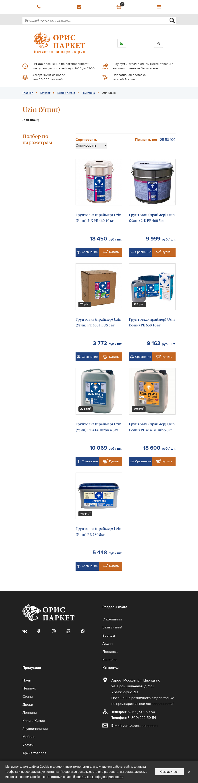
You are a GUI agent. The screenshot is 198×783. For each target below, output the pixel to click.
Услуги (28, 745)
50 (167, 139)
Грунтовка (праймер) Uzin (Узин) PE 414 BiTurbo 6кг (152, 427)
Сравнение (87, 252)
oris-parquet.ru (108, 771)
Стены (27, 696)
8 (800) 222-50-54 (133, 717)
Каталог (45, 93)
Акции (107, 643)
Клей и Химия (66, 93)
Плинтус (29, 688)
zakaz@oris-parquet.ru (140, 725)
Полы (26, 680)
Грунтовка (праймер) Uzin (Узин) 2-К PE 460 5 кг (152, 218)
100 (173, 139)
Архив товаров (34, 753)
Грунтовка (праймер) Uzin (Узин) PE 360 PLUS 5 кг (98, 322)
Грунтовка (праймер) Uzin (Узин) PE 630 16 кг (152, 322)
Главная (27, 93)
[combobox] (99, 20)
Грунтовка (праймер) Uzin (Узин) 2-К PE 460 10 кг (98, 218)
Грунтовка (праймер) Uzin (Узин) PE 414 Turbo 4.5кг (98, 427)
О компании (112, 619)
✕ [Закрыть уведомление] (189, 771)
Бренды (108, 635)
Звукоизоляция (35, 729)
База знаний (112, 627)
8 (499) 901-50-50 (133, 712)
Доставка (110, 652)
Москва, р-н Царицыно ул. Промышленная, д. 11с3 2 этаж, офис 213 (135, 686)
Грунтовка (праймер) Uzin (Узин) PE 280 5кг (98, 532)
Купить (111, 252)
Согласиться (169, 771)
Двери (27, 704)
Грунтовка (88, 93)
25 (162, 139)
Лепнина (29, 712)
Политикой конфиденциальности (99, 777)
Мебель (28, 737)
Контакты (109, 660)
